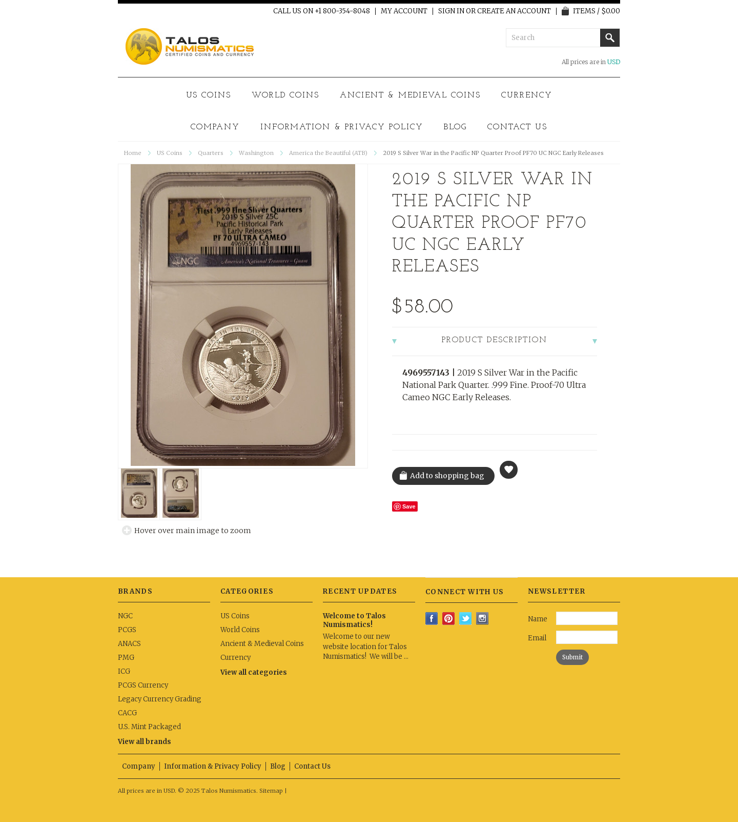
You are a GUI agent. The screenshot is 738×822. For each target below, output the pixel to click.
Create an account (514, 11)
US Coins (209, 95)
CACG (127, 713)
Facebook (431, 618)
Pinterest (448, 618)
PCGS (127, 629)
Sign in (451, 11)
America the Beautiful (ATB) (328, 152)
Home (132, 152)
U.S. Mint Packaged (149, 726)
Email (537, 638)
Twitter (465, 618)
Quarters (210, 152)
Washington (256, 152)
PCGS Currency (143, 685)
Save (409, 506)
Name (537, 619)
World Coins (285, 95)
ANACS (129, 643)
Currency (526, 95)
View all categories (253, 672)
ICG (124, 671)
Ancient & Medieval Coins (410, 95)
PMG (126, 657)
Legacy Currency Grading (159, 699)
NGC (125, 616)
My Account (404, 11)
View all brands (144, 741)
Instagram (482, 618)
